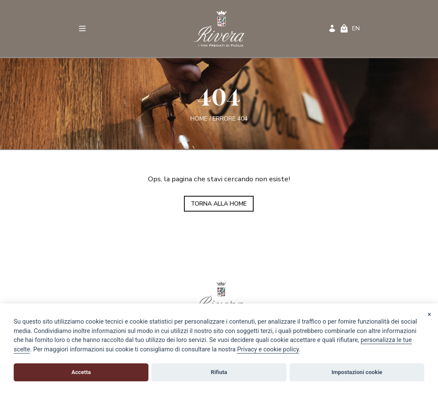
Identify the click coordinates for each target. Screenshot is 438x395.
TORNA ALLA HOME (219, 204)
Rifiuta (219, 372)
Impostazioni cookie (356, 372)
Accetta (81, 372)
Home (198, 119)
